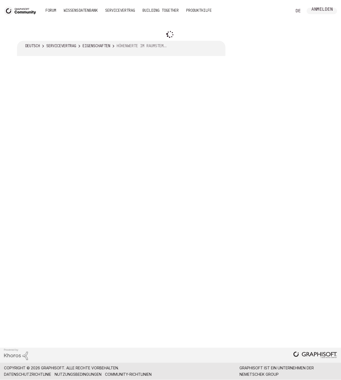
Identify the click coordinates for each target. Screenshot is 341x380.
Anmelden (322, 10)
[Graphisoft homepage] (315, 355)
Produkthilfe (199, 10)
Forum (51, 10)
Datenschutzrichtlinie (27, 374)
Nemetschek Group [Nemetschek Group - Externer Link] (259, 374)
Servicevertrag (120, 10)
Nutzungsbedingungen (78, 374)
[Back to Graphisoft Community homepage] (22, 10)
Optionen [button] (217, 46)
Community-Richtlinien (128, 374)
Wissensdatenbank (81, 10)
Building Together (161, 10)
